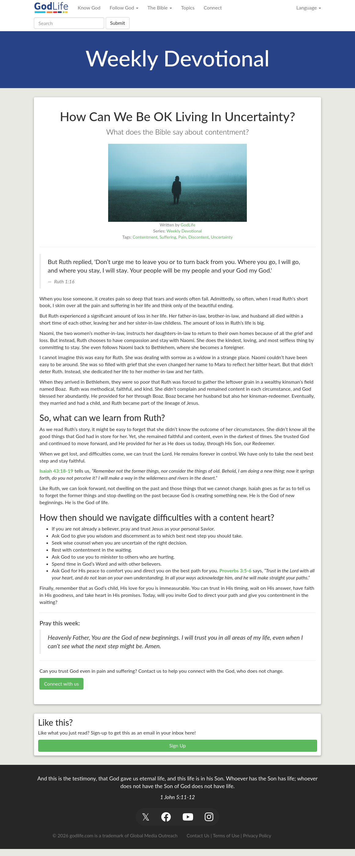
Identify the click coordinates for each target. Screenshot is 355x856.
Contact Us (198, 835)
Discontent (198, 237)
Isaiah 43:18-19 (56, 471)
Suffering (167, 237)
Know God (89, 7)
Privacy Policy (257, 835)
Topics (188, 7)
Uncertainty (222, 237)
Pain (182, 237)
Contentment (145, 237)
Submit (117, 23)
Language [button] (308, 7)
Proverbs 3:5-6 (235, 570)
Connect (213, 7)
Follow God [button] (124, 7)
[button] (146, 816)
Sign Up (177, 745)
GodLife (188, 224)
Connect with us (61, 684)
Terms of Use (226, 835)
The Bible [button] (160, 7)
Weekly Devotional (184, 230)
